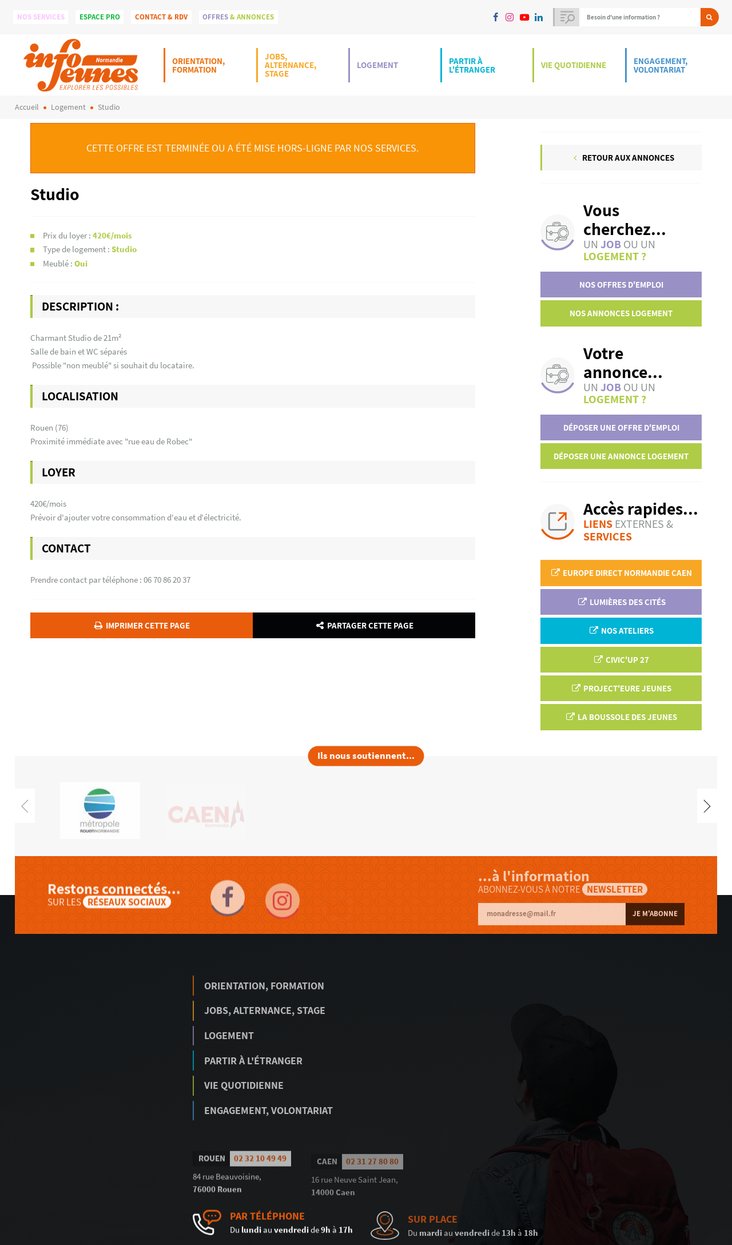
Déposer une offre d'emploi (621, 427)
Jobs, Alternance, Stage (290, 65)
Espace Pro (99, 17)
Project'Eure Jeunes (621, 688)
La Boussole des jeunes (621, 716)
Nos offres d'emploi (621, 284)
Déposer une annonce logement (621, 456)
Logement (377, 64)
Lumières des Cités (621, 601)
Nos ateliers (621, 630)
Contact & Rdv (161, 17)
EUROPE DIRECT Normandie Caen (621, 572)
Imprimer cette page (141, 625)
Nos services (41, 17)
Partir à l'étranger (472, 65)
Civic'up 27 (621, 659)
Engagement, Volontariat (660, 65)
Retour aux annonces (622, 157)
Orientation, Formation (198, 65)
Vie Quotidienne (573, 64)
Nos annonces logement (621, 313)
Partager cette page (364, 625)
